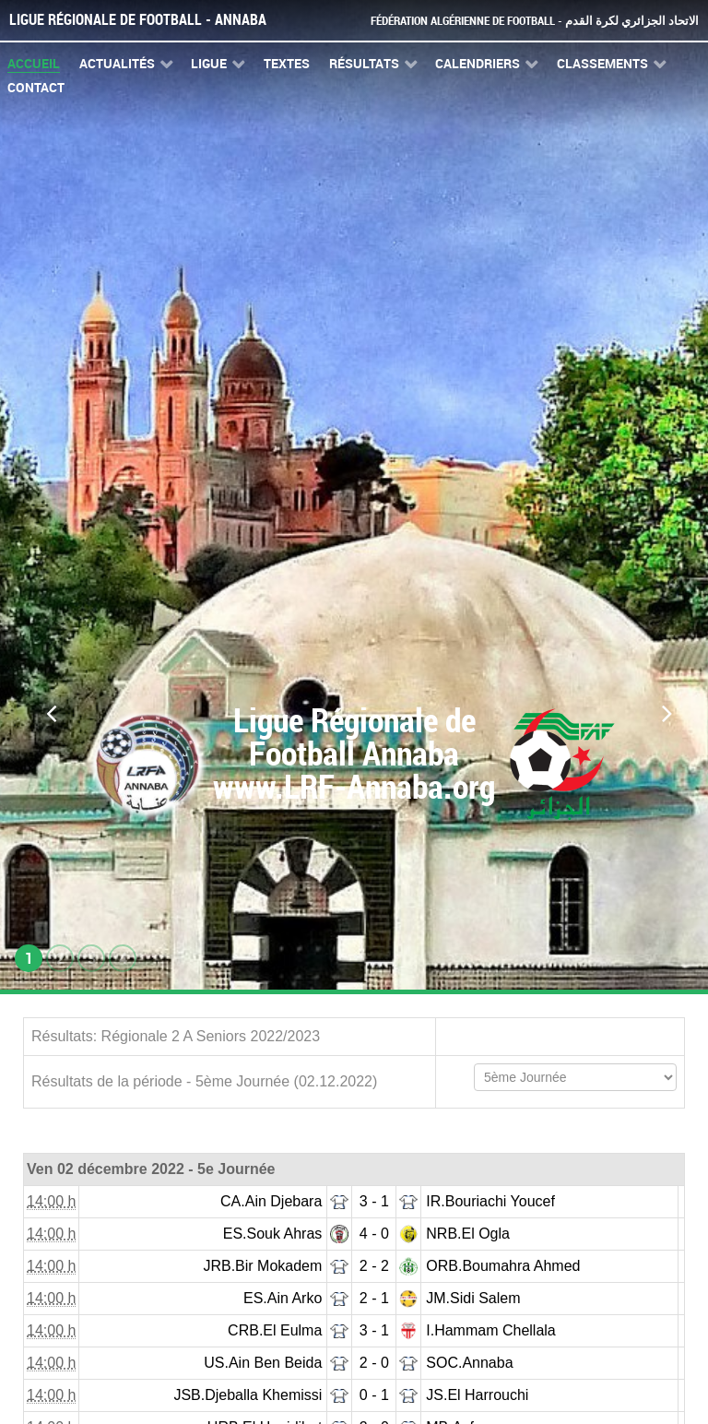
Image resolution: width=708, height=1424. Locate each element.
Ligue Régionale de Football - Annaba (137, 20)
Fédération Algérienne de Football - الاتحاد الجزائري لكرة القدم (535, 21)
